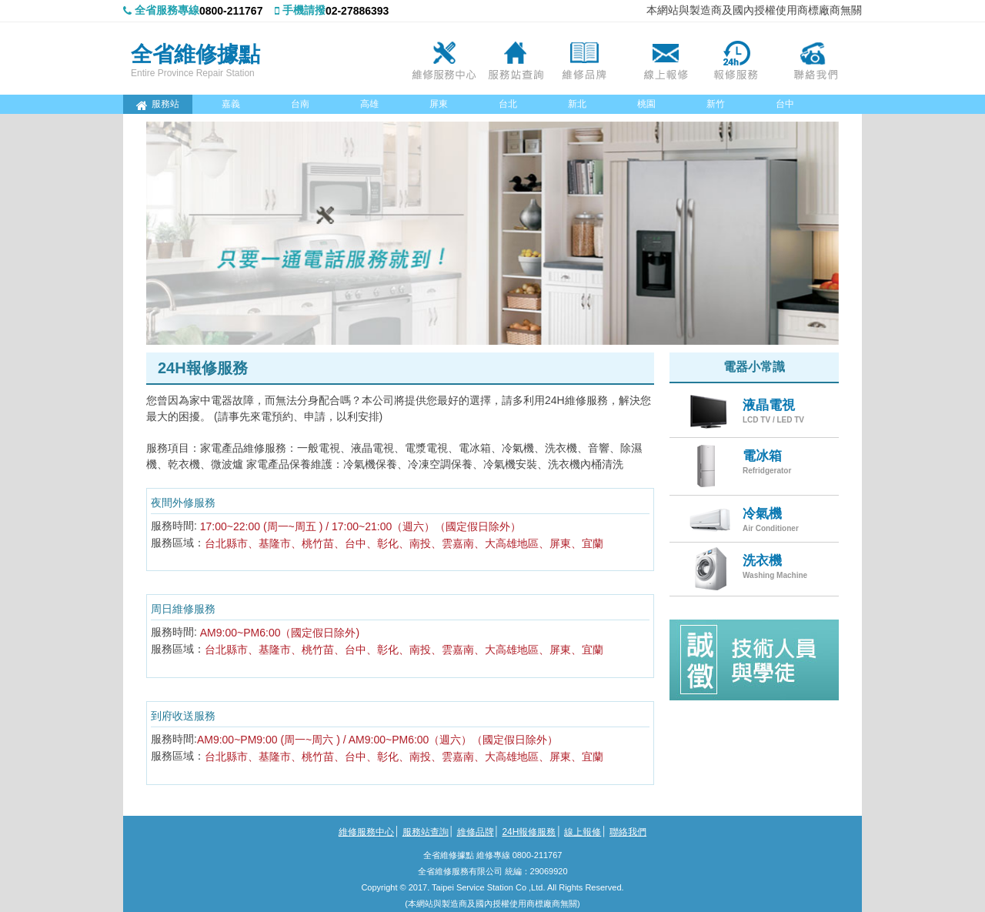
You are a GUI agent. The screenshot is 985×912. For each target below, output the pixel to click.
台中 (785, 104)
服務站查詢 (515, 58)
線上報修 (665, 58)
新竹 (715, 104)
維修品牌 (590, 58)
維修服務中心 (439, 58)
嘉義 (231, 104)
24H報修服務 (741, 58)
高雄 (369, 104)
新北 (577, 104)
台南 (300, 104)
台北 (508, 104)
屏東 (438, 104)
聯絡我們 (816, 58)
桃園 (646, 104)
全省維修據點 (195, 53)
